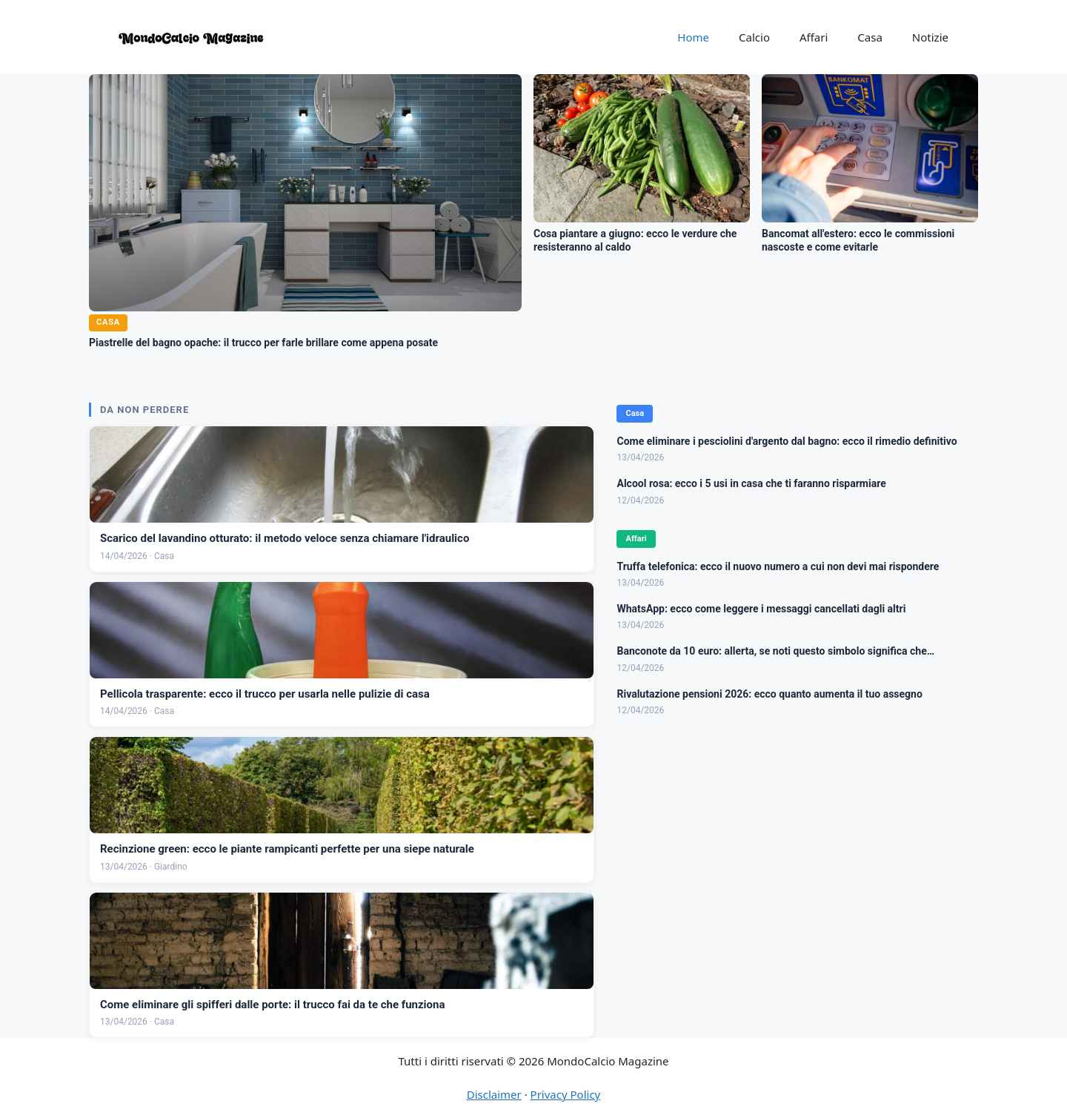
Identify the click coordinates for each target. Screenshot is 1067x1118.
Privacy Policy (566, 1094)
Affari (814, 37)
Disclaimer (494, 1094)
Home (693, 37)
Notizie (930, 37)
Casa (869, 37)
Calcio (754, 37)
